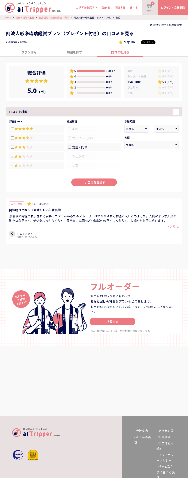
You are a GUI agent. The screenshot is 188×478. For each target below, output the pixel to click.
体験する (120, 7)
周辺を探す (74, 52)
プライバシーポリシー (165, 458)
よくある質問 (142, 440)
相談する (112, 321)
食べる (134, 7)
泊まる (106, 7)
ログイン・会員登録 (173, 7)
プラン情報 (28, 52)
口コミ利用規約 (165, 446)
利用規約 (164, 437)
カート (151, 7)
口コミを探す (94, 182)
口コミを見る (120, 52)
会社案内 (142, 430)
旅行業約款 (166, 430)
